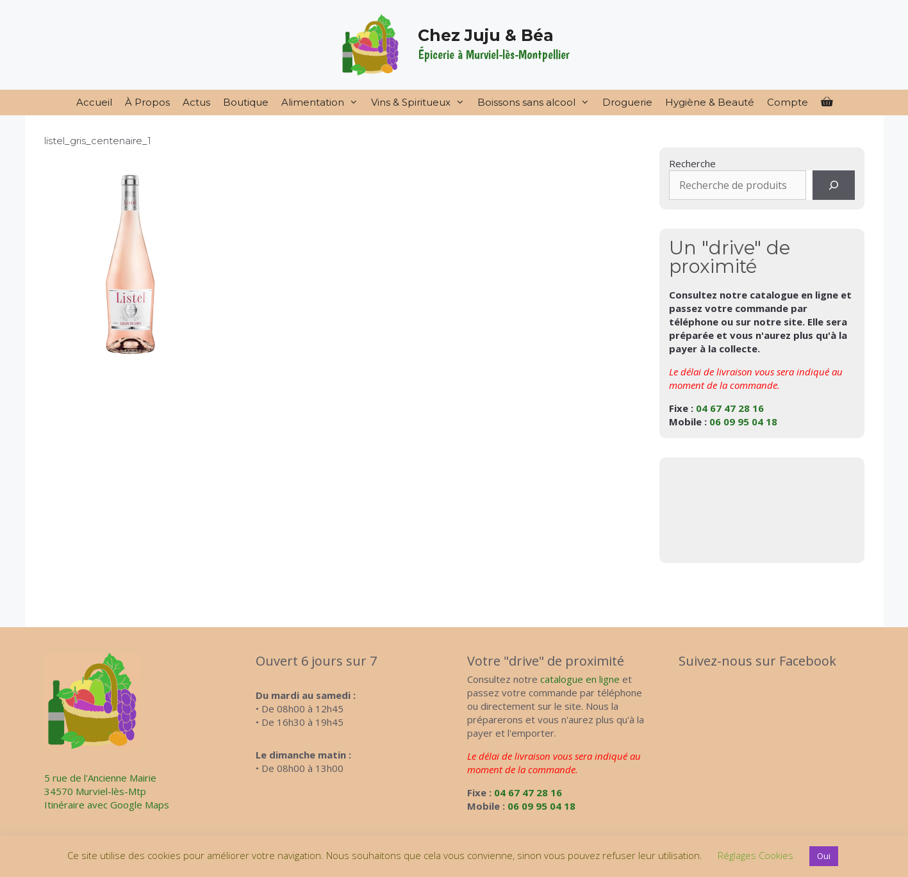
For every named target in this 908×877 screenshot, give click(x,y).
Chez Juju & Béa (486, 35)
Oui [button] (823, 856)
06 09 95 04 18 (743, 421)
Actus (196, 102)
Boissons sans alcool (536, 102)
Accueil (94, 102)
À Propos (147, 102)
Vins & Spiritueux (421, 102)
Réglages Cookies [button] (755, 855)
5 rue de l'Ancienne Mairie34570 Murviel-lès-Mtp (100, 784)
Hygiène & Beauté (709, 102)
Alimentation (323, 102)
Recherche (692, 163)
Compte (787, 102)
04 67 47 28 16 (730, 408)
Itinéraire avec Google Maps (106, 804)
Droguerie (627, 102)
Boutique (245, 102)
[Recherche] (834, 185)
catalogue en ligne (580, 679)
